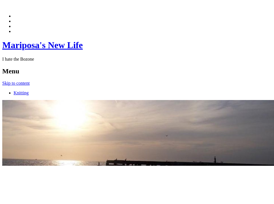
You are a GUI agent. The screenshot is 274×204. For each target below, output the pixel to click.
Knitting (21, 92)
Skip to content (16, 83)
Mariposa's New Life (42, 45)
